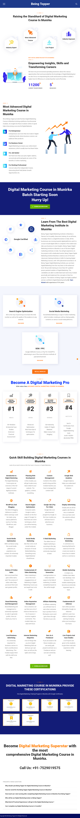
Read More (21, 323)
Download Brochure (40, 206)
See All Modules (40, 371)
